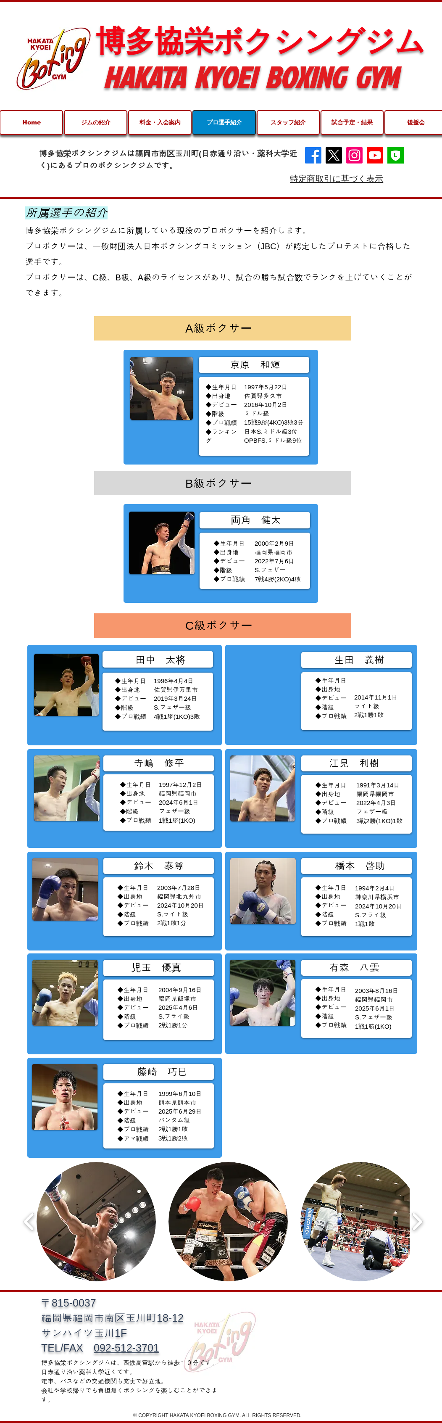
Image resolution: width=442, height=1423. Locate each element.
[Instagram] (354, 155)
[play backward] (29, 1221)
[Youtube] (375, 155)
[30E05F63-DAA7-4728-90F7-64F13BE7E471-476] (395, 155)
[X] (334, 155)
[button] (96, 1221)
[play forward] (417, 1221)
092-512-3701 (126, 1348)
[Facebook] (313, 155)
